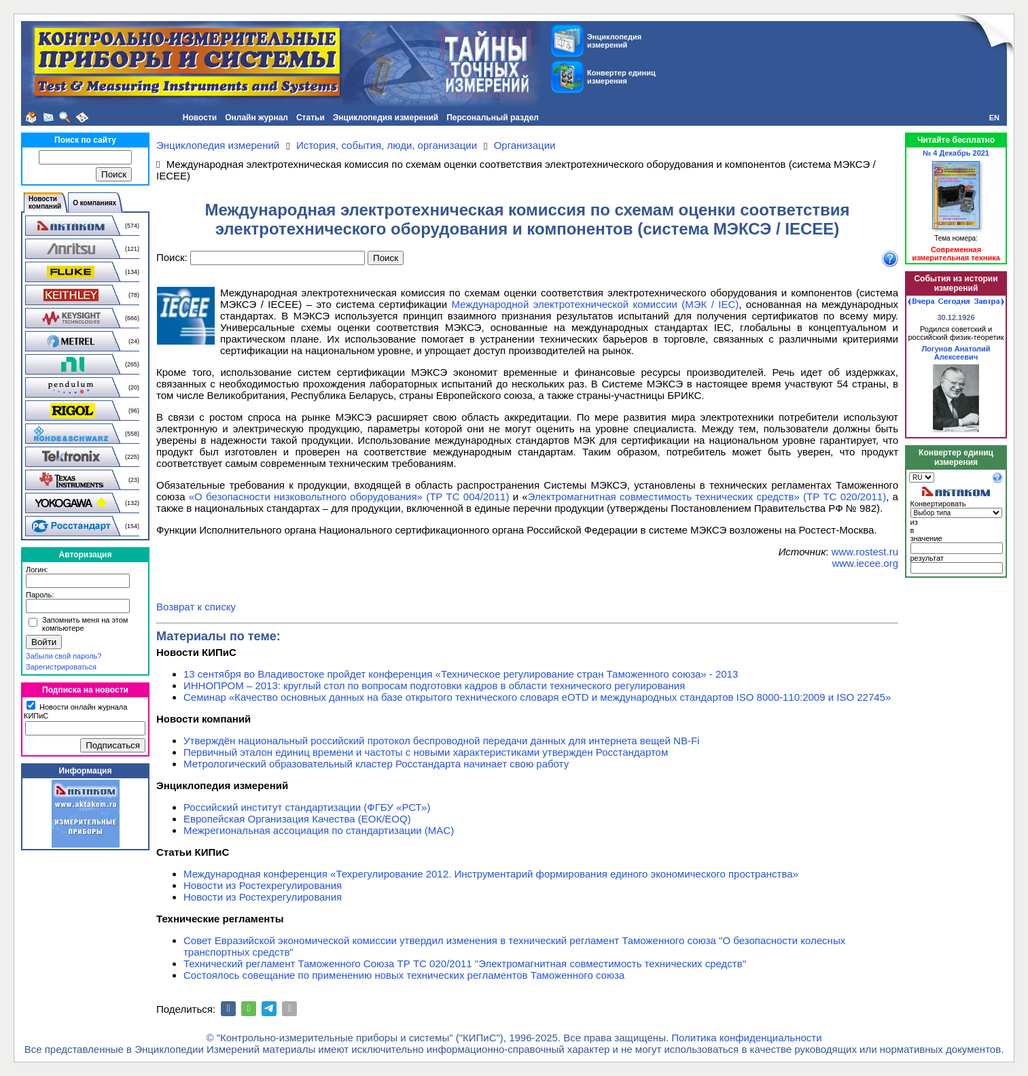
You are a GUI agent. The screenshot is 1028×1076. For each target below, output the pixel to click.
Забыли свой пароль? (63, 656)
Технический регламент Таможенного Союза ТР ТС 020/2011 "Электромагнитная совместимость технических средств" (464, 963)
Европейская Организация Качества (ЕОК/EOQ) (297, 819)
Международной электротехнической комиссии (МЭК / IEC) (595, 304)
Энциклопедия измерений (385, 117)
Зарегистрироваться (61, 667)
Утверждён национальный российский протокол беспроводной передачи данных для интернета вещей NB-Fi (441, 740)
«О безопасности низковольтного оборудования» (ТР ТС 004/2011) (349, 496)
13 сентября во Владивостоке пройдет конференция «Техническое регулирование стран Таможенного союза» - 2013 (460, 674)
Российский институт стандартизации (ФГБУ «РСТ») (306, 807)
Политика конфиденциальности (746, 1037)
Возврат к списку (196, 606)
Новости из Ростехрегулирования (262, 885)
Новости (200, 117)
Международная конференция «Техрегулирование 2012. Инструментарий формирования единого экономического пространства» (490, 874)
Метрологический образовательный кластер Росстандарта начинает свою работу (376, 763)
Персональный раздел (492, 117)
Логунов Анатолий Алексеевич (955, 353)
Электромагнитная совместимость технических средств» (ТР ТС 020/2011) (707, 496)
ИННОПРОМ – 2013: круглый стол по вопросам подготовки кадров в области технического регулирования (434, 685)
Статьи (310, 117)
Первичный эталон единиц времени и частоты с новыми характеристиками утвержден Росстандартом (425, 752)
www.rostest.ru (865, 551)
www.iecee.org (865, 563)
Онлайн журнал (256, 117)
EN (994, 118)
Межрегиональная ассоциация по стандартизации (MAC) (318, 830)
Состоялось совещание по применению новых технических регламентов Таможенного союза (403, 975)
